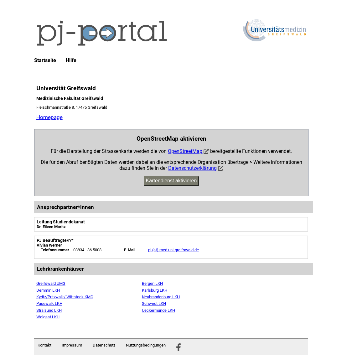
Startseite (45, 60)
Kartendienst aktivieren (171, 180)
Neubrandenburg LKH (161, 297)
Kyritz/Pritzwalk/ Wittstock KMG (64, 297)
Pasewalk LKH (49, 303)
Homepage (49, 117)
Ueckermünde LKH (158, 310)
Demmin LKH (48, 290)
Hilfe (71, 60)
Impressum (72, 345)
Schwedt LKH (154, 303)
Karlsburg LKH (154, 290)
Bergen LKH (152, 283)
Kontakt (44, 345)
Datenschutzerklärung (192, 168)
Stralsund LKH (49, 310)
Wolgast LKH (48, 317)
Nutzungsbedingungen (146, 345)
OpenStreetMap (185, 151)
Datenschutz (104, 345)
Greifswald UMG (50, 283)
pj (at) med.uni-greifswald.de (173, 250)
